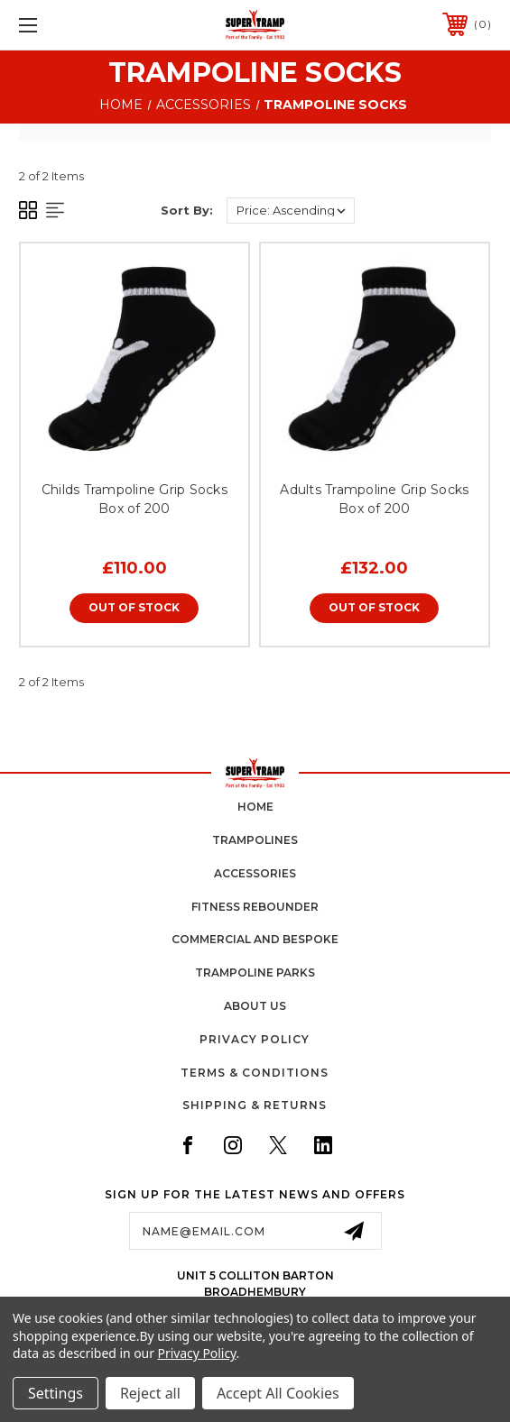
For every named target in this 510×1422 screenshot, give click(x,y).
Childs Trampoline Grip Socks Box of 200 (134, 499)
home (255, 806)
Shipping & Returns (254, 1105)
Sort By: (187, 210)
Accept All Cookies (278, 1393)
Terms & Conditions (255, 1072)
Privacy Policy (254, 1039)
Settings (55, 1393)
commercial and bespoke (255, 939)
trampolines (255, 840)
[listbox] (291, 210)
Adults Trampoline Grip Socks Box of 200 (374, 499)
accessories (255, 873)
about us (255, 1006)
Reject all (150, 1393)
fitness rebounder (255, 906)
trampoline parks (255, 972)
